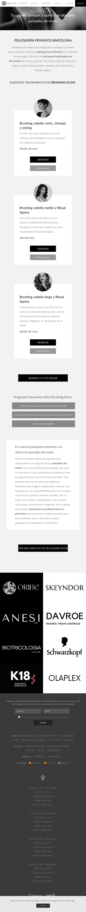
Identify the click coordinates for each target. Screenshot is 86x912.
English (63, 762)
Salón (57, 3)
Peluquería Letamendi (34, 739)
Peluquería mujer (35, 746)
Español (35, 762)
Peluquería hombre (59, 746)
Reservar (68, 739)
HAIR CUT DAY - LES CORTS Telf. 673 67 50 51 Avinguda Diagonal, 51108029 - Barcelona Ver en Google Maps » (43, 796)
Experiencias (54, 750)
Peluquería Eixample (44, 735)
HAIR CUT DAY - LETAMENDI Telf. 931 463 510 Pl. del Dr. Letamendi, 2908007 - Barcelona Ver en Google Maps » (43, 847)
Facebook (39, 756)
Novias (40, 750)
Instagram (54, 756)
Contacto (54, 739)
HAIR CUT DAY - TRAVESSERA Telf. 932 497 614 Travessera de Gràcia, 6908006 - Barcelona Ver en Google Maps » (43, 872)
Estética (29, 750)
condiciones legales (42, 717)
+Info (72, 901)
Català (49, 762)
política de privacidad (59, 717)
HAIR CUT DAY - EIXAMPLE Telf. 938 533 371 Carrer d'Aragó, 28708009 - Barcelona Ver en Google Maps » (43, 821)
